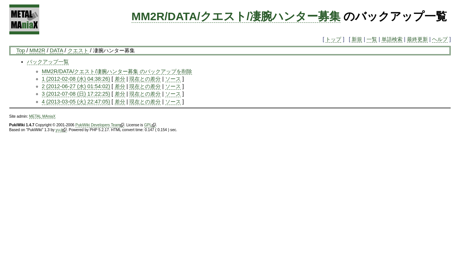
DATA (56, 50)
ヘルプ (440, 39)
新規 (357, 39)
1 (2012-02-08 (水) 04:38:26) (76, 79)
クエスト (78, 50)
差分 (120, 79)
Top (20, 50)
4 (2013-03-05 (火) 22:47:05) (76, 102)
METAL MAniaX (42, 116)
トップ (333, 39)
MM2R (37, 50)
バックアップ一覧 (48, 62)
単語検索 (392, 39)
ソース (173, 79)
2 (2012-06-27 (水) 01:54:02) (76, 86)
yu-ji (61, 130)
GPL (150, 125)
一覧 (372, 39)
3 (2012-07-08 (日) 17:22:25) (76, 94)
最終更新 (417, 39)
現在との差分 (145, 79)
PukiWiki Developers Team (99, 125)
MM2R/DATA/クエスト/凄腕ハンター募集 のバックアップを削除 (117, 71)
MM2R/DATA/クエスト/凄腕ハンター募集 (236, 16)
